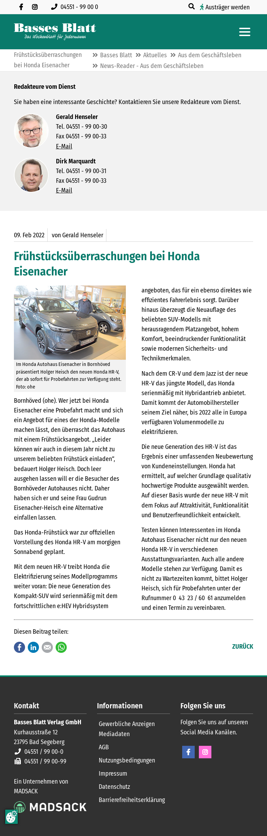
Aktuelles (155, 55)
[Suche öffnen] (192, 6)
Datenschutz (114, 787)
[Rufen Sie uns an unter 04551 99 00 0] (76, 7)
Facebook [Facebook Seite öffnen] (188, 752)
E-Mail (64, 146)
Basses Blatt (116, 55)
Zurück (242, 646)
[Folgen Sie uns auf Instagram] (35, 7)
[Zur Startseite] (55, 31)
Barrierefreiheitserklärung (132, 800)
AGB (104, 747)
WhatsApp (61, 647)
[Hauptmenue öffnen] (244, 32)
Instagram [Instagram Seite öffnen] (205, 752)
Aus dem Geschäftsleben (209, 55)
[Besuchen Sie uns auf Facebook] (21, 7)
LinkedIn (33, 647)
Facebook (19, 647)
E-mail (47, 647)
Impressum (113, 773)
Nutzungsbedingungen (127, 760)
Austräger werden (227, 7)
